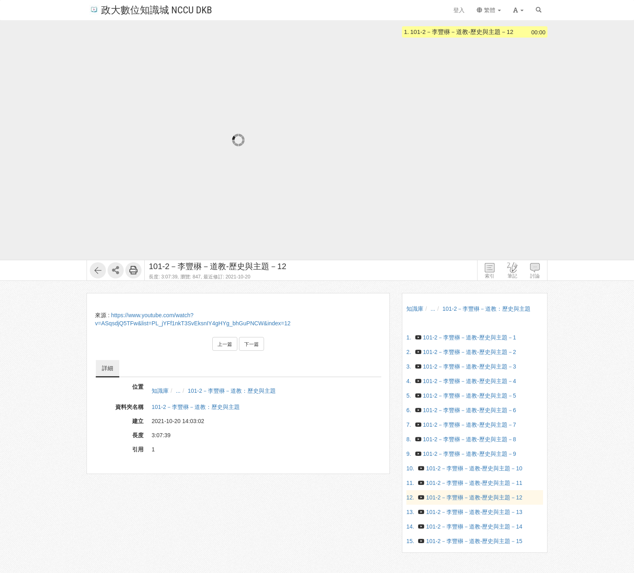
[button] (518, 10)
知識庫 (160, 391)
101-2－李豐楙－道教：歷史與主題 (232, 391)
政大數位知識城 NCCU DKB (150, 9)
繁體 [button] (489, 10)
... (178, 391)
